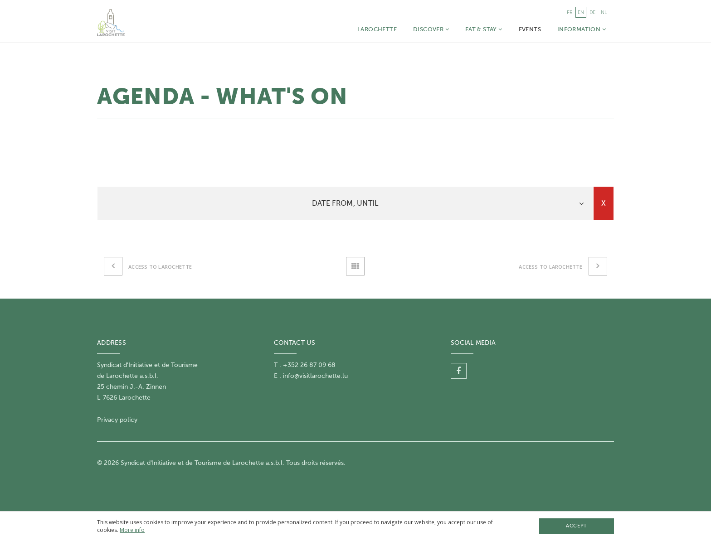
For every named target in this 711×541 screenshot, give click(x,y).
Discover (431, 29)
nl (604, 12)
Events (530, 29)
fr (569, 12)
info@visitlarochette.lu (315, 375)
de (592, 12)
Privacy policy (117, 419)
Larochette (377, 29)
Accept (576, 525)
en (581, 12)
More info (132, 530)
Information (581, 29)
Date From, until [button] (345, 203)
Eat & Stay (483, 29)
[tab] (345, 203)
